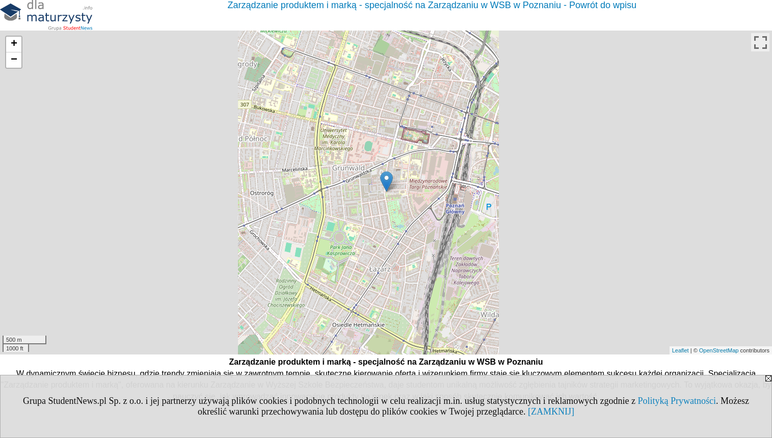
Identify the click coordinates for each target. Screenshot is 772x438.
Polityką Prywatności (677, 401)
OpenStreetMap (719, 350)
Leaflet (680, 350)
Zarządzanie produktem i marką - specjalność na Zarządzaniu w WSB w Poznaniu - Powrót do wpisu (432, 5)
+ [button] (14, 44)
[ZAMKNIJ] (551, 411)
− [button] (14, 60)
